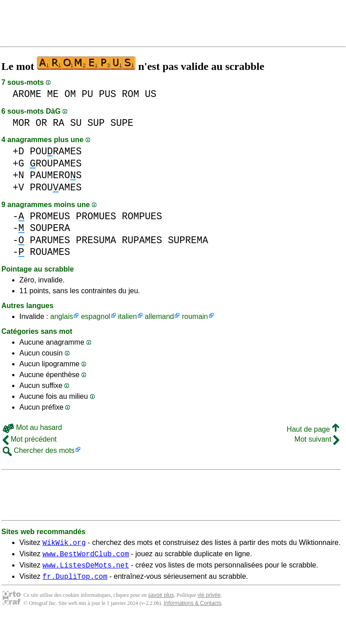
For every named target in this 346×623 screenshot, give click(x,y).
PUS (107, 94)
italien (127, 316)
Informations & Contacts (192, 608)
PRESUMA (96, 240)
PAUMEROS (56, 175)
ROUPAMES (56, 163)
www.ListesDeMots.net (85, 569)
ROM (130, 94)
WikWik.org (64, 544)
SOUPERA (50, 228)
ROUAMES (50, 251)
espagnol (95, 316)
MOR (21, 122)
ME (53, 94)
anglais (61, 316)
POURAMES (56, 151)
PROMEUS (50, 216)
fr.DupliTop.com (74, 581)
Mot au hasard (32, 427)
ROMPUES (142, 216)
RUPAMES (142, 240)
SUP (96, 122)
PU (87, 94)
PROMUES (96, 216)
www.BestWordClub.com (85, 556)
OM (70, 94)
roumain (195, 316)
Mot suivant (317, 439)
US (151, 94)
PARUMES (50, 240)
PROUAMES (56, 187)
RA (58, 122)
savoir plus (161, 600)
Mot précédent (30, 439)
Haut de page (313, 429)
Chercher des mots (39, 450)
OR (41, 122)
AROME (27, 94)
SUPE (121, 122)
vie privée (208, 600)
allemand (159, 316)
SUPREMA (188, 240)
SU (76, 122)
